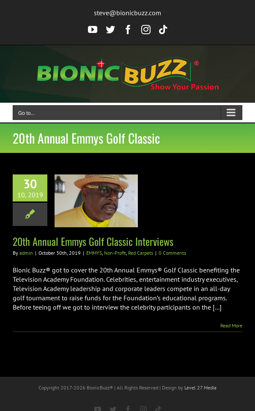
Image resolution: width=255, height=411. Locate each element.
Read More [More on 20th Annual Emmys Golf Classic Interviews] (231, 325)
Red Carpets (140, 253)
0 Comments (172, 253)
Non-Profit (115, 253)
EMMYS (94, 253)
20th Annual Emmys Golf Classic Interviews (93, 241)
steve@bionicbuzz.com (127, 12)
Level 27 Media (200, 387)
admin (26, 253)
